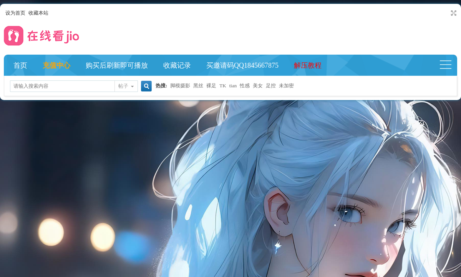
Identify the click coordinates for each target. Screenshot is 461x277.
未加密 (286, 85)
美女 (258, 85)
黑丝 (198, 85)
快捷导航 (449, 65)
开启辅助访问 (446, 13)
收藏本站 (38, 13)
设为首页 (15, 13)
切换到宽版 (452, 13)
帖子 (123, 86)
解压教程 (308, 65)
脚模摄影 (180, 85)
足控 (271, 85)
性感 (245, 85)
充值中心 (56, 65)
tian (233, 85)
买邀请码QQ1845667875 (242, 65)
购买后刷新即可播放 (117, 65)
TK (222, 85)
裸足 (211, 85)
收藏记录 (177, 65)
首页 (20, 65)
